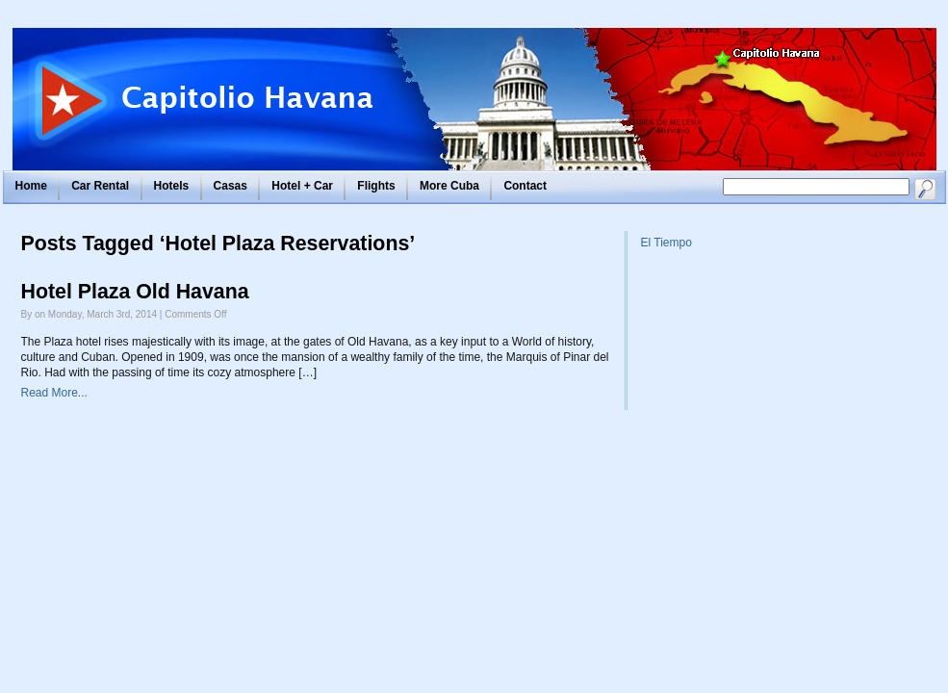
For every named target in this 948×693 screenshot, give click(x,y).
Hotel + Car (302, 185)
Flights (376, 185)
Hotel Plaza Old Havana (135, 291)
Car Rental (100, 185)
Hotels (172, 185)
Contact (525, 185)
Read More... (54, 392)
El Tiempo (666, 242)
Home (31, 185)
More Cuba (449, 185)
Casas (230, 185)
